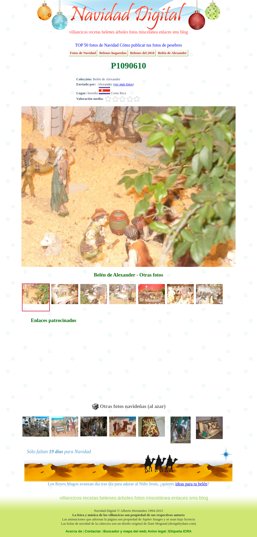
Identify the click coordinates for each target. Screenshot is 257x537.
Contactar (93, 531)
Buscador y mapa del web (124, 531)
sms (175, 32)
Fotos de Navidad (83, 53)
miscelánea (148, 32)
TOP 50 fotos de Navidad (97, 45)
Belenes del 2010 (142, 53)
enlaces (165, 32)
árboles (122, 32)
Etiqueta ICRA (180, 531)
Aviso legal (157, 531)
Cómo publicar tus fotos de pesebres (151, 45)
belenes (108, 32)
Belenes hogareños (113, 53)
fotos (133, 32)
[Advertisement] (54, 365)
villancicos (78, 32)
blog (184, 32)
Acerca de (74, 531)
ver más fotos (123, 84)
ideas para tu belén (191, 484)
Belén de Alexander (172, 53)
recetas (95, 32)
